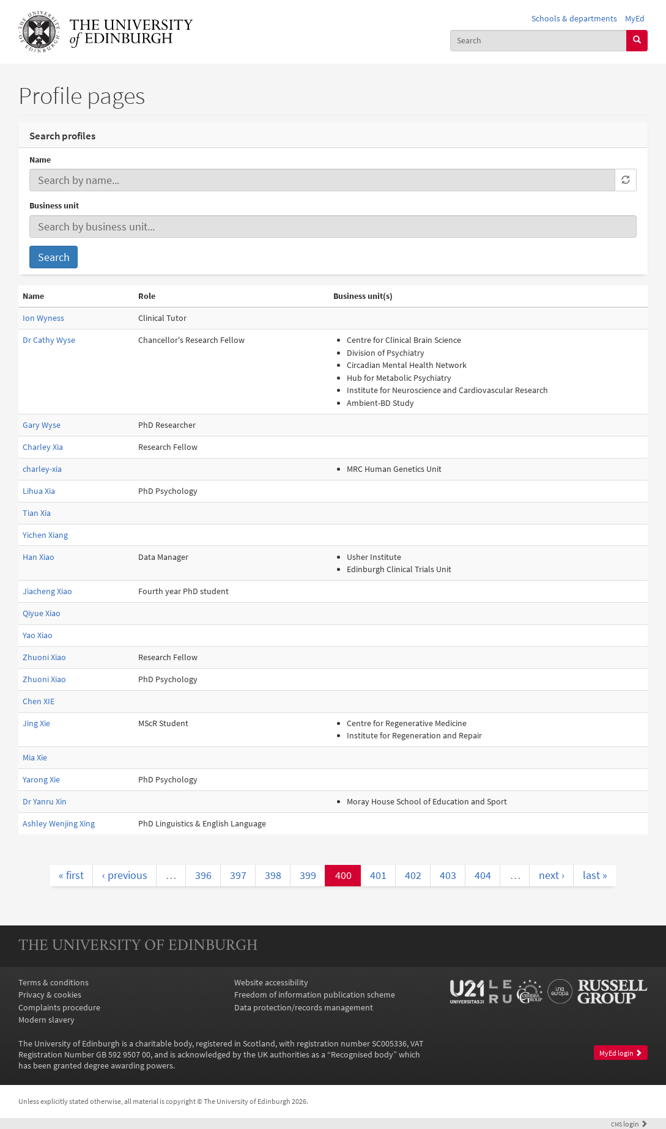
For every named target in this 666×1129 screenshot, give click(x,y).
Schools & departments (574, 18)
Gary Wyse (42, 424)
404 (483, 875)
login (629, 1124)
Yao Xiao (38, 635)
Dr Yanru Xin (45, 801)
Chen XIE (38, 701)
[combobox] (538, 40)
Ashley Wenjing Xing (59, 823)
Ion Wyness (43, 317)
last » (595, 875)
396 (203, 875)
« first (71, 875)
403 (448, 875)
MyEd (635, 18)
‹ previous (124, 875)
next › (551, 875)
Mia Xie (35, 757)
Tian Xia (37, 512)
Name (40, 159)
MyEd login (620, 1052)
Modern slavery (46, 1019)
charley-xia (42, 468)
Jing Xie (36, 723)
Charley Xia (43, 446)
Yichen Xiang (45, 534)
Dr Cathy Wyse (49, 339)
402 (413, 875)
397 (238, 875)
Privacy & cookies (49, 994)
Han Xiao (38, 556)
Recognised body (362, 1054)
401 (378, 875)
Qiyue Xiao (42, 613)
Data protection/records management (303, 1007)
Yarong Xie (41, 779)
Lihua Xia (39, 490)
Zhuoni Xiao (44, 657)
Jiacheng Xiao (47, 591)
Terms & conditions (53, 982)
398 (273, 875)
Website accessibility (271, 982)
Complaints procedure (59, 1007)
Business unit (54, 205)
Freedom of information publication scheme (314, 994)
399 (308, 875)
